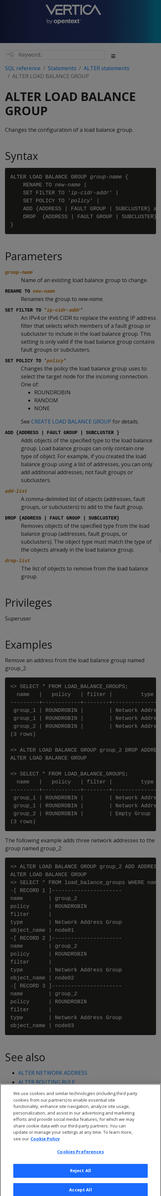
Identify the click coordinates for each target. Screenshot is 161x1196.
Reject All (80, 1174)
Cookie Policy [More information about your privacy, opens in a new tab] (45, 1142)
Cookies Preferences (80, 1156)
